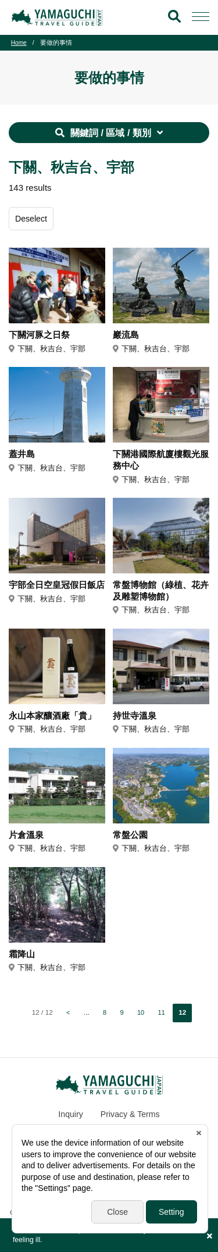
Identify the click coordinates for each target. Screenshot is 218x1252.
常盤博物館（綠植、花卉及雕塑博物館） (159, 594)
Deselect (32, 220)
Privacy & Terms (130, 1121)
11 (162, 1020)
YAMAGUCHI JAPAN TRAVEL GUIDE (59, 17)
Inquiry (69, 1121)
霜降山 (23, 960)
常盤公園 (131, 841)
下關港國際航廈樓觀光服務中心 (159, 462)
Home (19, 42)
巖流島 (127, 336)
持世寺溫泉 (136, 721)
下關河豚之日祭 (41, 336)
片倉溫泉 (27, 841)
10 (141, 1020)
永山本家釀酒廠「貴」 (55, 721)
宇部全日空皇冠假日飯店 (55, 594)
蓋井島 (23, 456)
